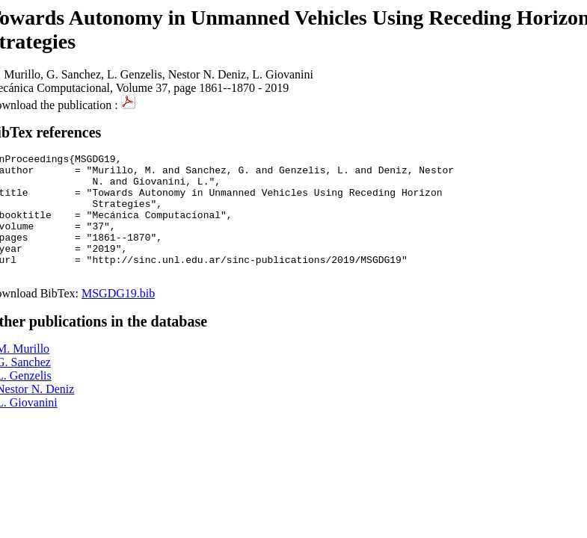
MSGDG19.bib (118, 318)
